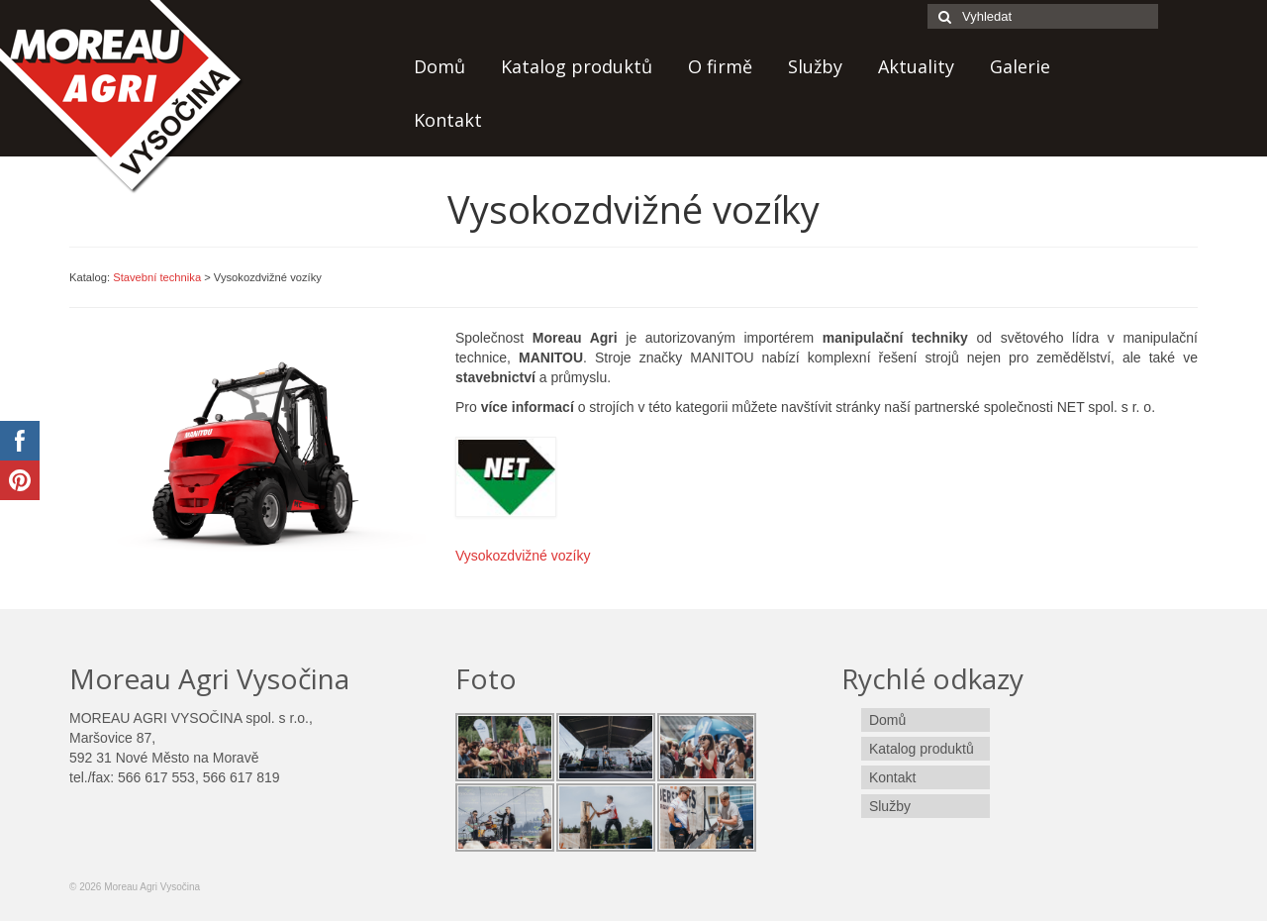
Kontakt (448, 120)
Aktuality (916, 66)
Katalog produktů (576, 66)
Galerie (1020, 66)
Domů (439, 66)
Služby (815, 66)
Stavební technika (157, 277)
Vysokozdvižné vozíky (522, 555)
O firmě (720, 66)
